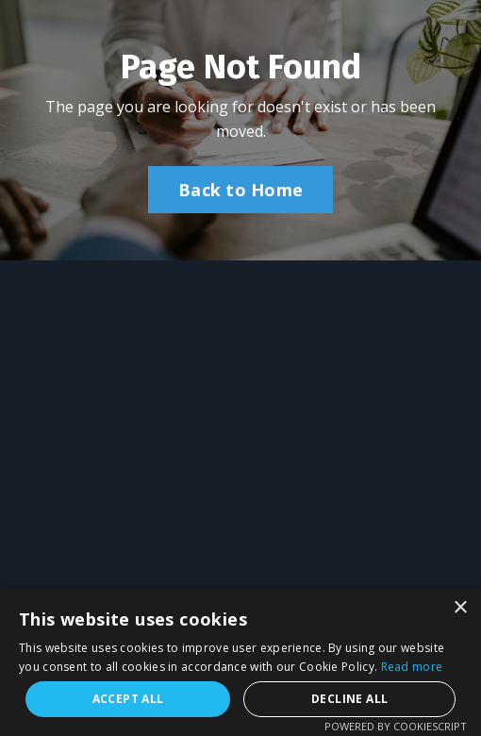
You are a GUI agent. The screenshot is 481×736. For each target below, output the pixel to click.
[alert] (240, 662)
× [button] (460, 608)
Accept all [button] (128, 699)
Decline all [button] (349, 699)
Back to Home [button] (240, 189)
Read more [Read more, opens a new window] (412, 667)
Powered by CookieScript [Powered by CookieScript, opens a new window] (395, 726)
